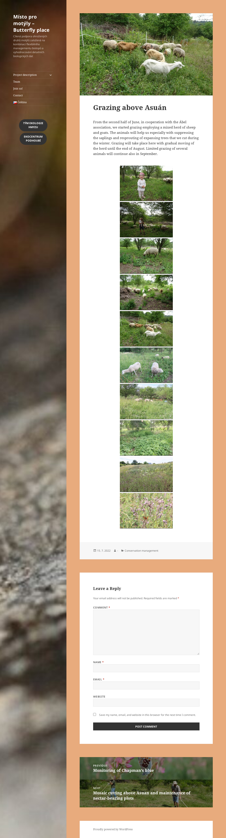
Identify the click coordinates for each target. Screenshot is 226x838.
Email (98, 679)
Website (99, 696)
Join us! (18, 88)
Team (16, 82)
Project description (25, 75)
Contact (18, 95)
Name (98, 662)
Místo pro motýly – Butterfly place (31, 23)
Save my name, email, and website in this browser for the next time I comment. (147, 715)
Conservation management (141, 550)
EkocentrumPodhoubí (33, 138)
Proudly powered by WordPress (113, 829)
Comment (101, 607)
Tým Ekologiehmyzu (33, 125)
